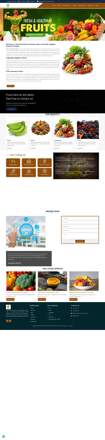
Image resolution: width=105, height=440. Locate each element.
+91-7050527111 (31, 1)
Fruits (9, 141)
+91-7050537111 (22, 1)
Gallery (74, 5)
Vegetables (57, 141)
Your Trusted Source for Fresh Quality (17, 293)
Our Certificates (82, 5)
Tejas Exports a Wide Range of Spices (48, 293)
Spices (33, 141)
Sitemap (33, 319)
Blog (32, 312)
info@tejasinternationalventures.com (45, 1)
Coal (79, 141)
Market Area (33, 321)
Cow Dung (51, 317)
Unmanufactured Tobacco (54, 319)
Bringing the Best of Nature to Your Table (81, 293)
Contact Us (91, 5)
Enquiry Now (80, 241)
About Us (59, 5)
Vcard (96, 5)
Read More (9, 148)
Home (54, 5)
